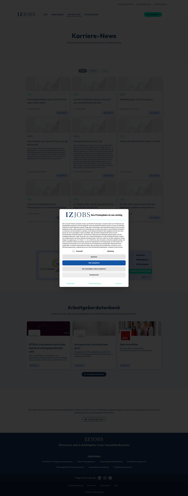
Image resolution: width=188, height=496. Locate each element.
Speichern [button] (94, 257)
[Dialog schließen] (126, 212)
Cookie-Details (71, 283)
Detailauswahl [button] (93, 275)
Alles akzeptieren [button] (94, 263)
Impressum (118, 283)
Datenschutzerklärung (95, 283)
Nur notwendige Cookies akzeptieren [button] (94, 269)
